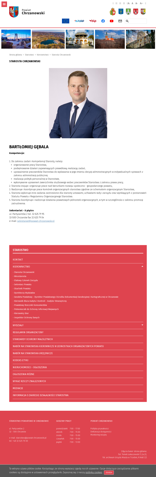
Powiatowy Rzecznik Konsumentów (30, 304)
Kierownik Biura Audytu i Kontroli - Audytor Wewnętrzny (40, 300)
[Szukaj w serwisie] (127, 21)
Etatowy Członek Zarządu (26, 280)
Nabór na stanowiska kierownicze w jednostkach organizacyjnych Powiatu (58, 345)
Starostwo (29, 55)
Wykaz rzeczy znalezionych (29, 381)
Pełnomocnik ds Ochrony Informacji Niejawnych (36, 308)
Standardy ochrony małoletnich (33, 339)
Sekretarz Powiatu (22, 284)
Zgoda (109, 472)
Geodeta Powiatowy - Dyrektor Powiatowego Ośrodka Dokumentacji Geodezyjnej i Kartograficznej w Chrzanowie (65, 296)
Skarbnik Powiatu (22, 288)
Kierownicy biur (21, 313)
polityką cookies (93, 472)
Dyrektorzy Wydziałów (24, 292)
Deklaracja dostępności (101, 431)
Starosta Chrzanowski (61, 55)
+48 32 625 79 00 (20, 441)
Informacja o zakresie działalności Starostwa (40, 395)
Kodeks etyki (20, 360)
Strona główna (15, 55)
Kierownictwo (43, 55)
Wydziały (18, 325)
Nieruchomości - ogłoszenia (30, 367)
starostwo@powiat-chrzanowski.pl (31, 438)
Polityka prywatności (100, 428)
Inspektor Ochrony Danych (26, 317)
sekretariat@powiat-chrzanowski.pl (35, 221)
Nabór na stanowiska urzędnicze (33, 352)
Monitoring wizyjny (99, 435)
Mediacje (18, 388)
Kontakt (18, 259)
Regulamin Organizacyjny (28, 332)
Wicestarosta (20, 276)
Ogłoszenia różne (23, 374)
